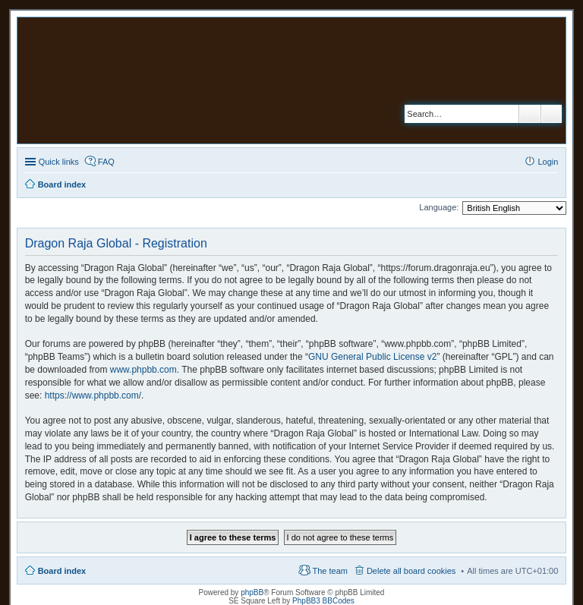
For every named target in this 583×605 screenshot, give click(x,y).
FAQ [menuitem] (106, 161)
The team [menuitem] (329, 570)
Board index (62, 570)
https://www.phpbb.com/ (93, 395)
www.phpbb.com (143, 369)
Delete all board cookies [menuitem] (411, 570)
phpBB (252, 592)
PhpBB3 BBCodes (323, 601)
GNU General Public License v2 (372, 356)
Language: (439, 207)
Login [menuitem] (547, 161)
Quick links (59, 161)
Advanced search (551, 114)
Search (529, 114)
